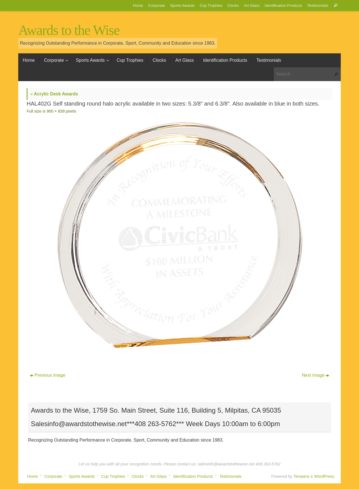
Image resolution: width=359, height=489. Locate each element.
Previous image (47, 375)
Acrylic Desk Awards (54, 94)
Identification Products (283, 5)
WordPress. (324, 476)
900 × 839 (56, 111)
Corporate (156, 5)
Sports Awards (182, 5)
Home (138, 5)
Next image (315, 375)
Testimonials (317, 5)
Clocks (233, 5)
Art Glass (252, 5)
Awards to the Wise (68, 30)
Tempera (301, 476)
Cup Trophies (211, 5)
